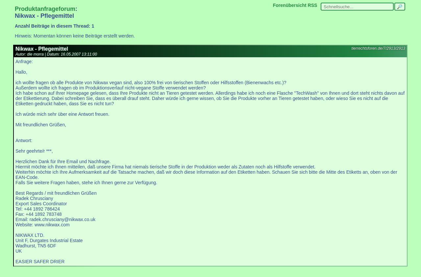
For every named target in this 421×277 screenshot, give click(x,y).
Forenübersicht (290, 5)
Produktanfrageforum (45, 9)
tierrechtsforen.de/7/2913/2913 (378, 48)
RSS (312, 5)
